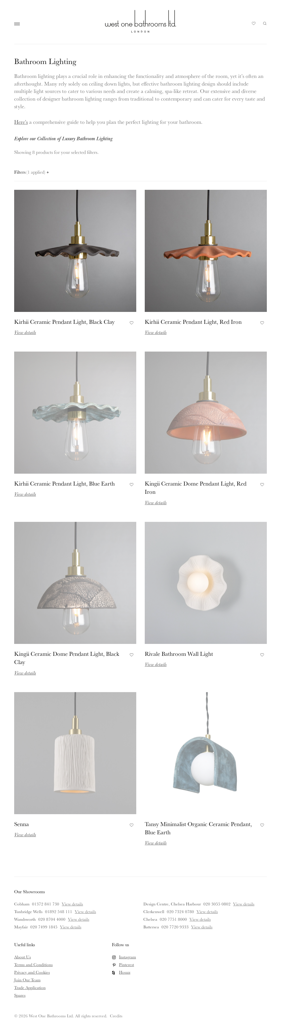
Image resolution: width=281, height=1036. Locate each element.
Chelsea (150, 919)
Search (265, 23)
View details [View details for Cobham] (72, 904)
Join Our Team (27, 980)
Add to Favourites (130, 322)
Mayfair (21, 927)
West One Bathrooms (140, 21)
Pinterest (126, 964)
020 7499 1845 (44, 927)
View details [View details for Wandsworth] (78, 919)
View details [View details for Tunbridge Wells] (85, 911)
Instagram (127, 957)
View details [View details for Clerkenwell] (207, 911)
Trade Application (30, 987)
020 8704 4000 (51, 919)
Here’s (21, 122)
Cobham (21, 904)
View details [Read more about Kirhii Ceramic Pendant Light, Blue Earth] (25, 493)
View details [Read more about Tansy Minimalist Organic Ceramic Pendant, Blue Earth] (156, 842)
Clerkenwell (153, 911)
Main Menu (18, 24)
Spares (19, 995)
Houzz (124, 972)
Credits (116, 1016)
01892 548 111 (58, 911)
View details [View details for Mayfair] (70, 927)
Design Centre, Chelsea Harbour (172, 904)
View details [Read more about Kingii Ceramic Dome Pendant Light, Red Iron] (156, 502)
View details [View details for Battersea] (201, 927)
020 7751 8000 (173, 919)
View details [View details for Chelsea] (200, 919)
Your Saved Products (254, 25)
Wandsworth (25, 919)
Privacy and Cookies (32, 972)
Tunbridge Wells (28, 911)
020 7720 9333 (175, 927)
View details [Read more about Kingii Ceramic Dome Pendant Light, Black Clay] (25, 672)
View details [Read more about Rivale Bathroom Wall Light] (156, 664)
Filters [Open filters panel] (31, 172)
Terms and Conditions (33, 964)
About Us (22, 957)
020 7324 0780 (180, 911)
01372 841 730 (45, 904)
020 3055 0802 (217, 904)
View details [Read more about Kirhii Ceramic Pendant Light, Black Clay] (25, 332)
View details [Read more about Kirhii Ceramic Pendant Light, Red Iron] (156, 332)
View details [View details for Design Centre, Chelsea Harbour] (243, 904)
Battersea (151, 927)
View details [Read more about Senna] (25, 834)
